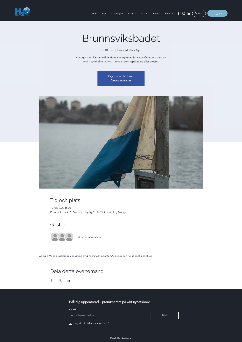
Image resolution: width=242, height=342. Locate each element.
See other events (121, 80)
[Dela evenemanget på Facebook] (51, 280)
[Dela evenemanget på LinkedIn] (68, 280)
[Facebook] (178, 13)
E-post (73, 308)
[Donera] (199, 13)
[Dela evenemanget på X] (60, 280)
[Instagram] (183, 13)
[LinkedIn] (188, 13)
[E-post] (109, 315)
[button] (104, 13)
